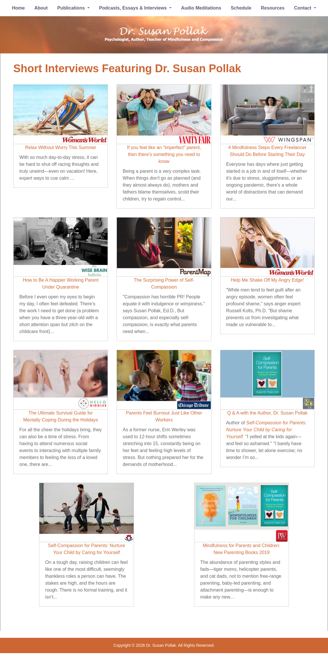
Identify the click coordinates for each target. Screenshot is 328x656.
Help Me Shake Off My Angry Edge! (267, 280)
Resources (273, 7)
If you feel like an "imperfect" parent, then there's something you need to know (164, 154)
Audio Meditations (201, 7)
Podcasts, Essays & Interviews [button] (133, 7)
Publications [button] (71, 7)
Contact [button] (303, 7)
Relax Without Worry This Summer (60, 147)
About (41, 7)
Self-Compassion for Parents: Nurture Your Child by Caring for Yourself (266, 429)
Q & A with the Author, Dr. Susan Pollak (267, 412)
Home (18, 7)
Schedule (241, 7)
